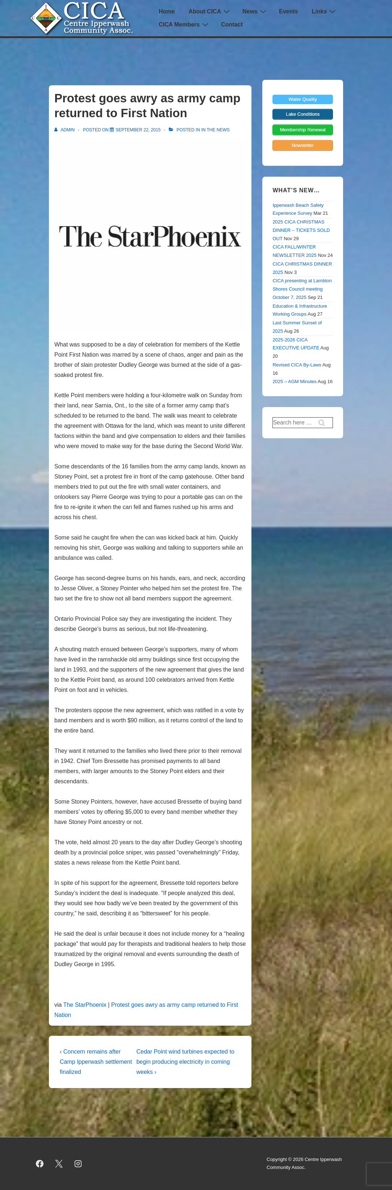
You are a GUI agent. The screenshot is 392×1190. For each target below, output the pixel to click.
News (255, 11)
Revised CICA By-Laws (296, 365)
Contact (232, 24)
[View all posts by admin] (65, 129)
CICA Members (184, 24)
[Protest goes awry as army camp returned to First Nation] (138, 129)
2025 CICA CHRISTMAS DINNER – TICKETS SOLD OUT (301, 230)
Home (167, 11)
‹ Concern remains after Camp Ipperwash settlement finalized (96, 1062)
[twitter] (59, 1163)
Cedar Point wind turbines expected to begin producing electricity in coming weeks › (185, 1062)
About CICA (210, 11)
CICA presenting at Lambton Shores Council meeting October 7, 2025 (301, 289)
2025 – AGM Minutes (294, 381)
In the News (215, 129)
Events (288, 11)
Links (324, 11)
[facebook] (40, 1163)
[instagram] (78, 1163)
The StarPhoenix (85, 1005)
